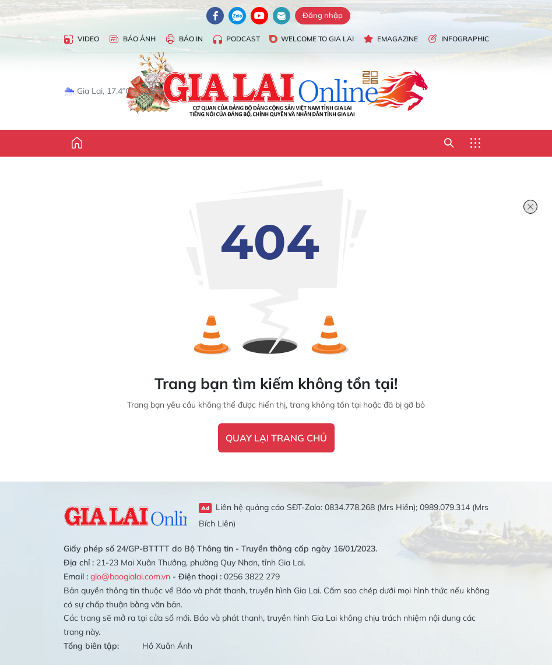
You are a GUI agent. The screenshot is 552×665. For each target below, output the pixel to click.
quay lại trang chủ (276, 438)
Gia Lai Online (126, 514)
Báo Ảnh (132, 39)
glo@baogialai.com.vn (130, 576)
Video (81, 39)
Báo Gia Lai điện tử (276, 86)
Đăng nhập (323, 15)
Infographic (458, 39)
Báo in (184, 39)
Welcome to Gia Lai (311, 38)
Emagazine (390, 39)
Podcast (236, 39)
